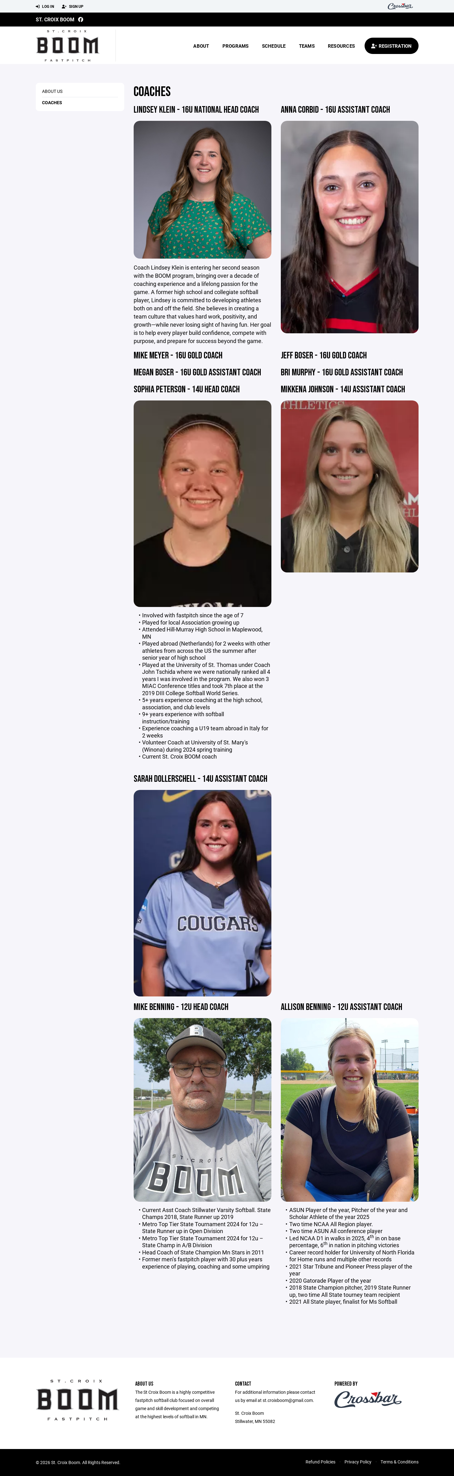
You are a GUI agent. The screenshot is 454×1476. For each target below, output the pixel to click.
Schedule (274, 46)
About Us (52, 91)
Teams (307, 46)
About (201, 46)
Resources (341, 46)
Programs (235, 46)
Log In (45, 6)
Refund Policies (320, 1462)
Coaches (52, 102)
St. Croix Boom (55, 19)
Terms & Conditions (400, 1462)
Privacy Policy (358, 1462)
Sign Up (72, 6)
